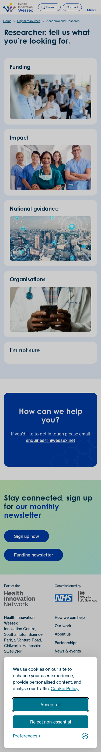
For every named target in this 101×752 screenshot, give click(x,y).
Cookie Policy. (65, 688)
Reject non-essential (50, 722)
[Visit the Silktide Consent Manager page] (85, 736)
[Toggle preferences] (27, 736)
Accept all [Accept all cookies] (50, 704)
